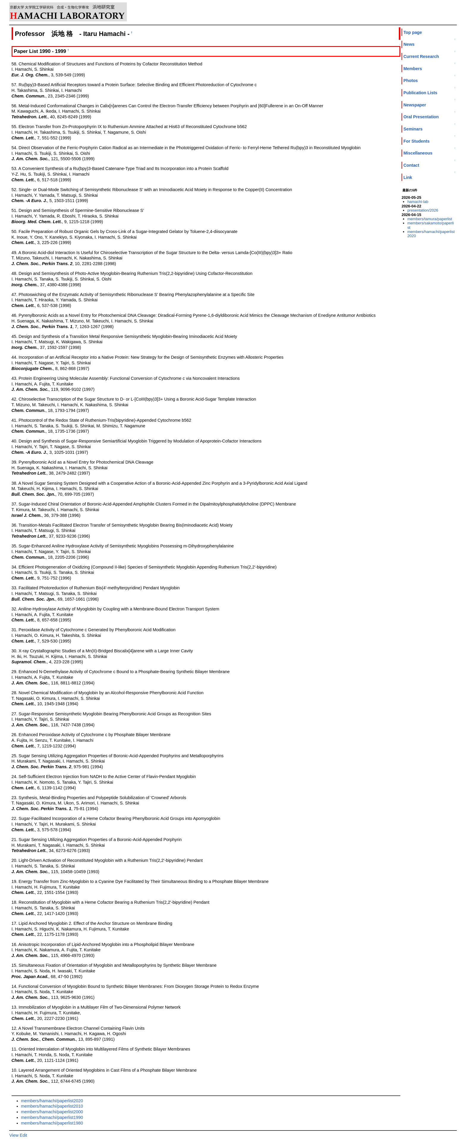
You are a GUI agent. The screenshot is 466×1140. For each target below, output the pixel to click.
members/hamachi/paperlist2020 (52, 1100)
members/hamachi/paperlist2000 (52, 1111)
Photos (410, 80)
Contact (411, 165)
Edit (23, 1135)
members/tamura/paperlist (429, 219)
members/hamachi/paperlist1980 (52, 1123)
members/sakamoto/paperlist (430, 225)
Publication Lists (420, 92)
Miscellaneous (417, 153)
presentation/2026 (422, 210)
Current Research (421, 56)
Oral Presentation (421, 116)
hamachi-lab (418, 201)
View (13, 1135)
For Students (416, 141)
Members (412, 68)
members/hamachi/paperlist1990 (52, 1117)
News (408, 44)
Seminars (412, 129)
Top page (412, 32)
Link (407, 177)
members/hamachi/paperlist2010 (52, 1106)
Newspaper (414, 105)
